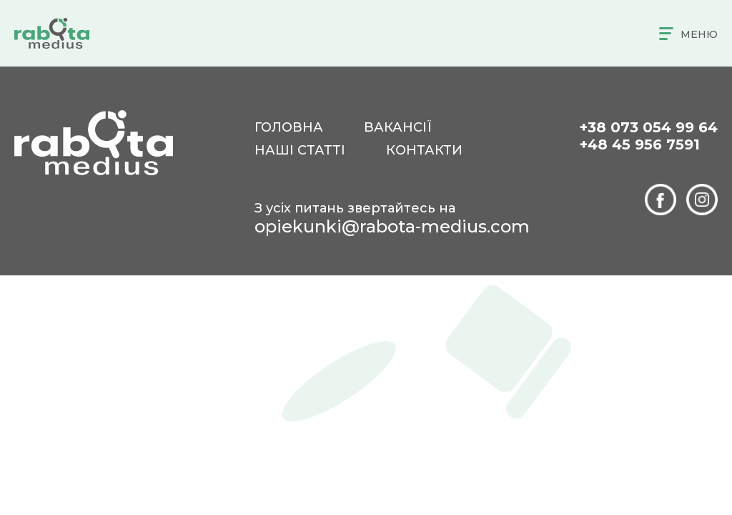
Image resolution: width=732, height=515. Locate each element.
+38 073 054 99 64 (648, 127)
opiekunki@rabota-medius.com (392, 226)
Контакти (424, 150)
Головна (288, 127)
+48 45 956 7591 (639, 144)
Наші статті (299, 150)
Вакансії (398, 127)
